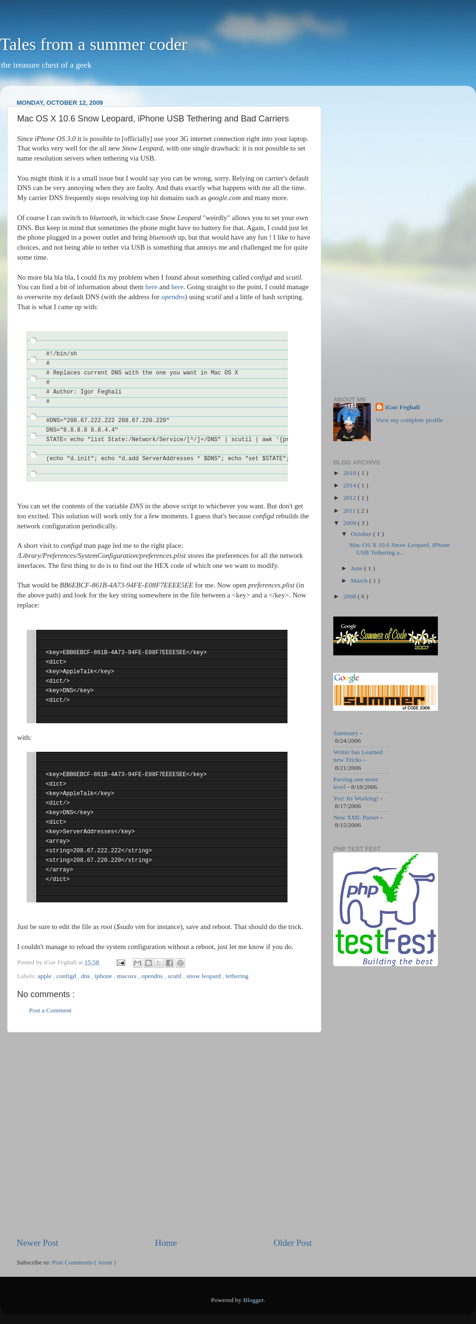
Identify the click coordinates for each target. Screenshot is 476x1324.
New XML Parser (355, 817)
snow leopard (205, 976)
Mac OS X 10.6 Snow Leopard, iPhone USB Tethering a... (399, 548)
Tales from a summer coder (93, 44)
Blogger (253, 1300)
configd (67, 976)
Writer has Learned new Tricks (358, 755)
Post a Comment (50, 1010)
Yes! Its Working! (356, 798)
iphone (104, 976)
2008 (350, 596)
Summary (345, 733)
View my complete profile (409, 420)
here (151, 287)
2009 (350, 522)
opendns (152, 976)
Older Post (293, 1243)
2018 (350, 472)
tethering (237, 976)
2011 (350, 510)
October (362, 533)
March (360, 580)
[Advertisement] (89, 1134)
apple (45, 976)
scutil (175, 976)
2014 (350, 485)
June (357, 568)
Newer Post (38, 1243)
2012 (350, 497)
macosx (128, 976)
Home (166, 1243)
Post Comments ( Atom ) (84, 1262)
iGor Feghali (402, 407)
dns (86, 976)
